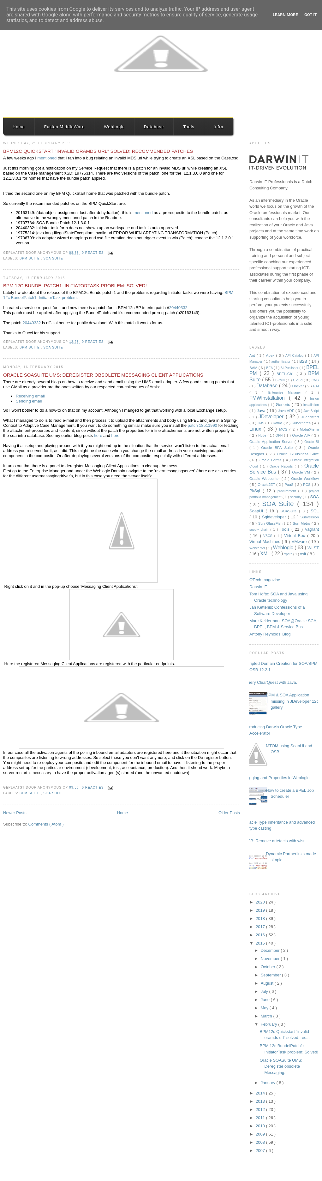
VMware (300, 541)
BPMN (280, 380)
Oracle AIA (301, 435)
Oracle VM (301, 472)
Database (154, 126)
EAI (316, 386)
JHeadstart (310, 417)
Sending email (29, 401)
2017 (261, 926)
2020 (261, 902)
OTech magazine (264, 579)
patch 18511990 (203, 425)
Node (262, 435)
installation (311, 405)
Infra (219, 126)
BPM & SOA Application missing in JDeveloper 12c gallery (292, 701)
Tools (188, 126)
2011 (261, 1117)
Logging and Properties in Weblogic (277, 777)
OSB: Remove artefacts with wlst (274, 840)
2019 (261, 910)
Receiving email (30, 396)
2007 (261, 1150)
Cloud (298, 380)
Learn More (285, 14)
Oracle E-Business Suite (298, 454)
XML (265, 553)
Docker (298, 386)
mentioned (47, 158)
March (267, 1016)
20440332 (178, 307)
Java (262, 410)
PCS (307, 484)
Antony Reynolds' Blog (269, 634)
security (296, 497)
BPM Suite (30, 258)
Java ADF (286, 411)
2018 (261, 918)
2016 (261, 935)
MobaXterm (309, 429)
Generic (283, 404)
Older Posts (229, 812)
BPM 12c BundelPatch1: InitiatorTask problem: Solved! (75, 285)
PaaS (289, 484)
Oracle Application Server (272, 441)
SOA (314, 496)
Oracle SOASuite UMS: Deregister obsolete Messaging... (280, 1066)
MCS (284, 429)
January (269, 1082)
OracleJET (267, 484)
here (99, 435)
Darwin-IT (258, 586)
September (271, 975)
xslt (303, 554)
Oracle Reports (282, 466)
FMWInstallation (269, 398)
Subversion (310, 517)
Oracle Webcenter (265, 478)
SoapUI (257, 511)
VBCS (268, 536)
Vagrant (312, 529)
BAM (254, 368)
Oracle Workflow (305, 478)
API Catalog (295, 355)
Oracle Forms (271, 460)
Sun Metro (302, 523)
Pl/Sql (256, 490)
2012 (261, 1109)
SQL (315, 511)
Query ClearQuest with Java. (271, 682)
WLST (313, 548)
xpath (288, 554)
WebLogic (114, 126)
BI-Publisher (290, 368)
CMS (315, 380)
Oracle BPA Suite (278, 447)
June (266, 999)
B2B (303, 361)
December (271, 950)
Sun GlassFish (271, 523)
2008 (261, 1142)
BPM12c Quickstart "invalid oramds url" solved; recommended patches (98, 151)
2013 (261, 1101)
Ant (253, 355)
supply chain (259, 529)
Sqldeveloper (275, 517)
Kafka (278, 423)
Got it (310, 14)
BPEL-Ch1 (286, 374)
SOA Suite (53, 258)
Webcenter (257, 548)
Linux (256, 429)
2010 (261, 1126)
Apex (271, 355)
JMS (261, 423)
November (271, 958)
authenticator (281, 361)
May (265, 1007)
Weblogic (284, 547)
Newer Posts (15, 812)
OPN (280, 435)
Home (19, 126)
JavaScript (311, 411)
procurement (287, 491)
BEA (269, 368)
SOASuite (289, 511)
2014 (261, 1093)
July (265, 991)
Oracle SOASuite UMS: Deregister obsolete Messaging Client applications (103, 375)
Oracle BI (311, 442)
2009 (261, 1134)
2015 (261, 943)
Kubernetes (302, 423)
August (268, 983)
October (269, 966)
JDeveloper (272, 416)
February (269, 1024)
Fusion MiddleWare (64, 126)
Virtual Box (295, 535)
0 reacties (93, 252)
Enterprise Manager (287, 392)
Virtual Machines (265, 541)
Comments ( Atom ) (46, 824)
